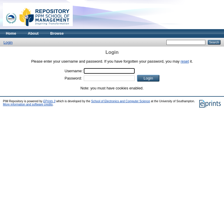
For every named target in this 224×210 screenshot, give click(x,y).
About (33, 33)
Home (11, 33)
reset (185, 61)
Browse (57, 33)
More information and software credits (28, 104)
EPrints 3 (49, 101)
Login (8, 42)
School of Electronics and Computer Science (120, 101)
